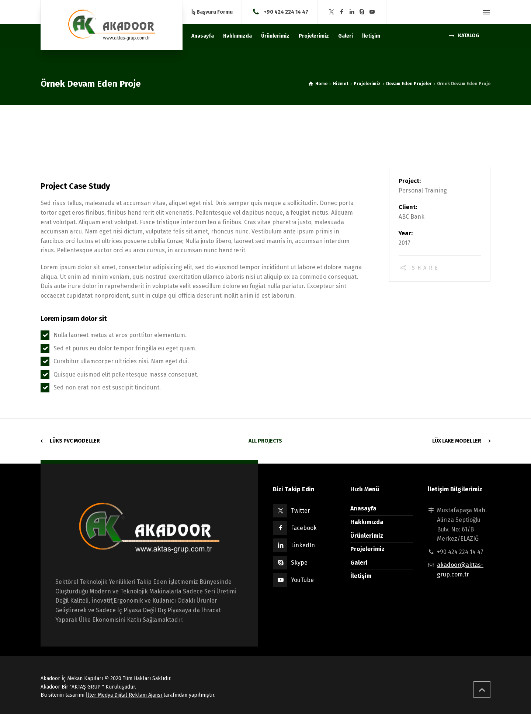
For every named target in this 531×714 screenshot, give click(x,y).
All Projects (265, 441)
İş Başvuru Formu (212, 12)
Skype (299, 562)
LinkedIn (303, 545)
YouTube (302, 579)
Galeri (359, 562)
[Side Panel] (484, 12)
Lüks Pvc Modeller (75, 441)
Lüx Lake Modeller (456, 441)
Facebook (304, 527)
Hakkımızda (367, 522)
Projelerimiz (367, 548)
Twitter (300, 510)
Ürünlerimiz (366, 535)
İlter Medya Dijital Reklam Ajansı (124, 695)
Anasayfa (363, 508)
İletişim (360, 575)
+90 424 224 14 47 (286, 11)
